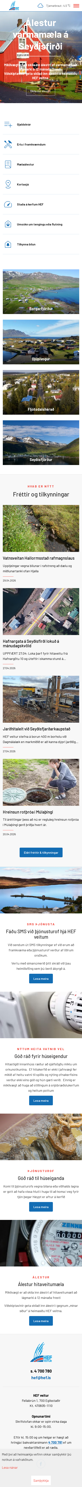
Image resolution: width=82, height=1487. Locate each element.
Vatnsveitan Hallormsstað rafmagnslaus (39, 557)
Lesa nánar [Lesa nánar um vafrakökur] (10, 1467)
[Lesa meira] (41, 57)
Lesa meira (41, 978)
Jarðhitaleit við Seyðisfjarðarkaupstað (36, 728)
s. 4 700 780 (41, 1370)
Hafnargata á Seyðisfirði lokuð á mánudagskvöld (31, 643)
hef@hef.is (41, 1377)
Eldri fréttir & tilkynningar (41, 852)
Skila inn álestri (40, 91)
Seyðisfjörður (41, 459)
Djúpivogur (41, 359)
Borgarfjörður (41, 308)
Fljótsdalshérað (41, 409)
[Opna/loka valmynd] (76, 5)
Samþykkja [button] (41, 1480)
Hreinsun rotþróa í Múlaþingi (28, 811)
